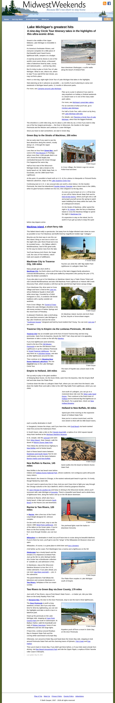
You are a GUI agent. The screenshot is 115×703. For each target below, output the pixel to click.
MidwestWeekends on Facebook (109, 3)
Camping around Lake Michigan (49, 89)
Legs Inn (53, 290)
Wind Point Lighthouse (44, 525)
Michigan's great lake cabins (83, 102)
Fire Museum (41, 153)
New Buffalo (31, 448)
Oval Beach (75, 426)
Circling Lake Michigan (70, 108)
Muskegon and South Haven (37, 454)
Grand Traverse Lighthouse (39, 351)
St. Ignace (71, 209)
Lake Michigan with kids (74, 114)
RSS (104, 3)
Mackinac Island (35, 226)
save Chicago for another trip (40, 490)
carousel (46, 438)
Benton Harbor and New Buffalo (38, 458)
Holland (65, 399)
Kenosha (54, 492)
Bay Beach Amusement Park (46, 649)
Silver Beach (35, 440)
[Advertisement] (13, 58)
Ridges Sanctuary (39, 625)
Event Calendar (32, 19)
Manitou (61, 338)
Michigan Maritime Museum (56, 434)
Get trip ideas (17, 19)
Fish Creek (80, 641)
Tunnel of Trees (50, 305)
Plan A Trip (38, 696)
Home (6, 19)
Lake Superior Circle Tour (61, 181)
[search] (90, 19)
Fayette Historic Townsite (63, 186)
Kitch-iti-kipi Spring (69, 197)
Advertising (79, 696)
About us (45, 19)
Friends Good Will (59, 432)
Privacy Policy (57, 696)
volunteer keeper (44, 353)
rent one (91, 322)
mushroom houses (34, 322)
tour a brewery (73, 546)
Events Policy (69, 696)
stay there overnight (41, 572)
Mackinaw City (75, 214)
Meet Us (47, 696)
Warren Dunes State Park (43, 442)
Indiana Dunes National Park (46, 473)
